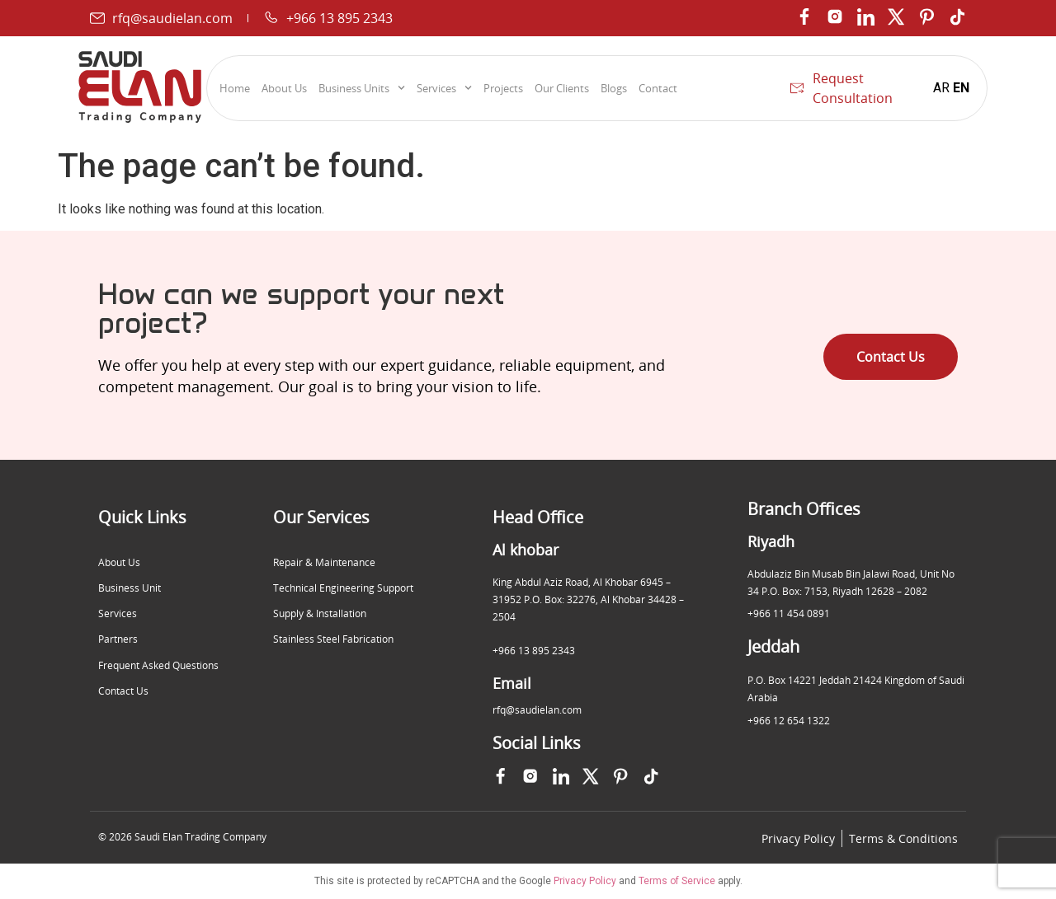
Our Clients (562, 88)
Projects (503, 88)
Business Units (361, 88)
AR (941, 88)
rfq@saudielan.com (537, 710)
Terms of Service (677, 881)
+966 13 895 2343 (534, 650)
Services (444, 88)
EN (961, 88)
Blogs (614, 88)
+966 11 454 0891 (788, 613)
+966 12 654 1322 (788, 720)
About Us (284, 88)
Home (234, 88)
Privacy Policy (585, 881)
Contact (658, 88)
